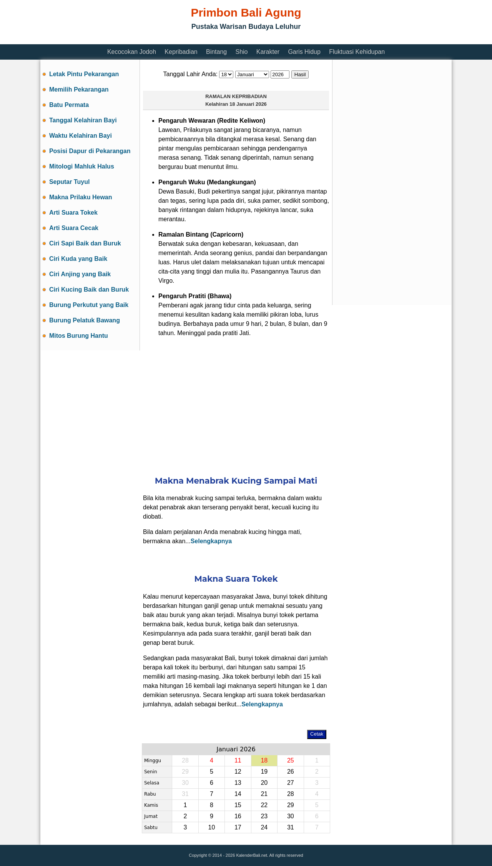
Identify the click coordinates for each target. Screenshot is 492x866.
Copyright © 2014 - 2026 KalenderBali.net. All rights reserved (246, 855)
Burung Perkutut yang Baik (88, 305)
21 (264, 794)
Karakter (267, 51)
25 (290, 760)
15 (237, 805)
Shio (241, 51)
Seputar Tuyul (69, 182)
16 (237, 816)
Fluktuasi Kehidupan (357, 51)
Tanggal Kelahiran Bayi (83, 120)
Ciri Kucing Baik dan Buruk (89, 289)
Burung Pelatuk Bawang (84, 320)
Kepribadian (181, 51)
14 (237, 794)
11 (237, 760)
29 (185, 771)
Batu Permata (69, 105)
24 (264, 827)
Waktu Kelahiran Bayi (80, 135)
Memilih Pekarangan (79, 89)
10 (211, 827)
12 (237, 771)
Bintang (216, 51)
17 (237, 827)
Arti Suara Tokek (73, 212)
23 (264, 816)
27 (290, 782)
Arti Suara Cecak (73, 228)
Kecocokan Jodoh (131, 51)
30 (185, 782)
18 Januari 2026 (248, 104)
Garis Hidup (304, 51)
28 (185, 760)
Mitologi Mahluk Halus (81, 166)
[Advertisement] (180, 39)
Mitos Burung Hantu (78, 335)
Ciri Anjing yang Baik (80, 274)
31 (185, 794)
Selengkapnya (211, 541)
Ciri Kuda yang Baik (78, 258)
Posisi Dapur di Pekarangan (90, 151)
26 (290, 771)
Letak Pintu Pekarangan (84, 74)
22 (264, 805)
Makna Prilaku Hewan (80, 197)
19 (264, 771)
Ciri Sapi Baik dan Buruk (85, 243)
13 (237, 782)
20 (264, 782)
